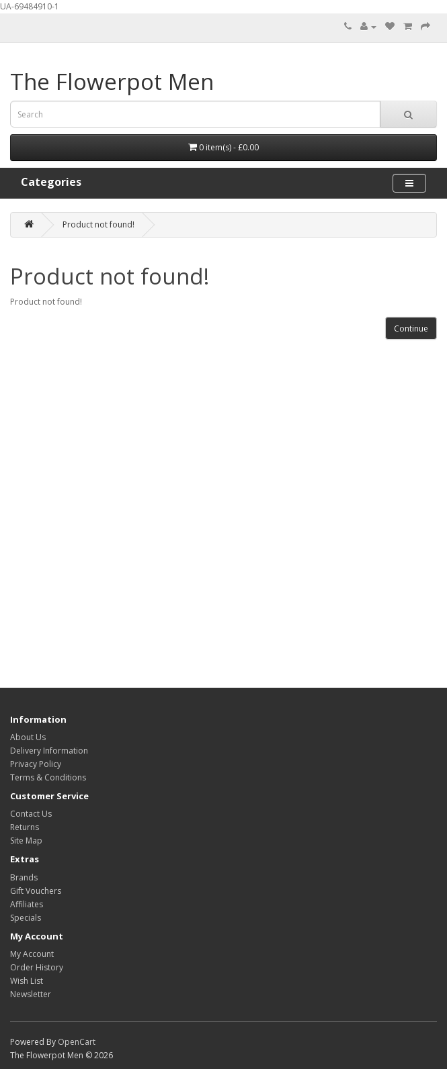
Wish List (26, 980)
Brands (24, 877)
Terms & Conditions (48, 777)
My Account (32, 954)
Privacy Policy (35, 764)
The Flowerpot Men (112, 81)
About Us (28, 737)
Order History (36, 967)
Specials (25, 917)
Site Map (26, 840)
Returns (24, 827)
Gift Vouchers (35, 891)
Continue (411, 328)
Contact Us (31, 813)
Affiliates (26, 904)
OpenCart (76, 1042)
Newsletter (30, 994)
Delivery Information (49, 750)
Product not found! (98, 224)
